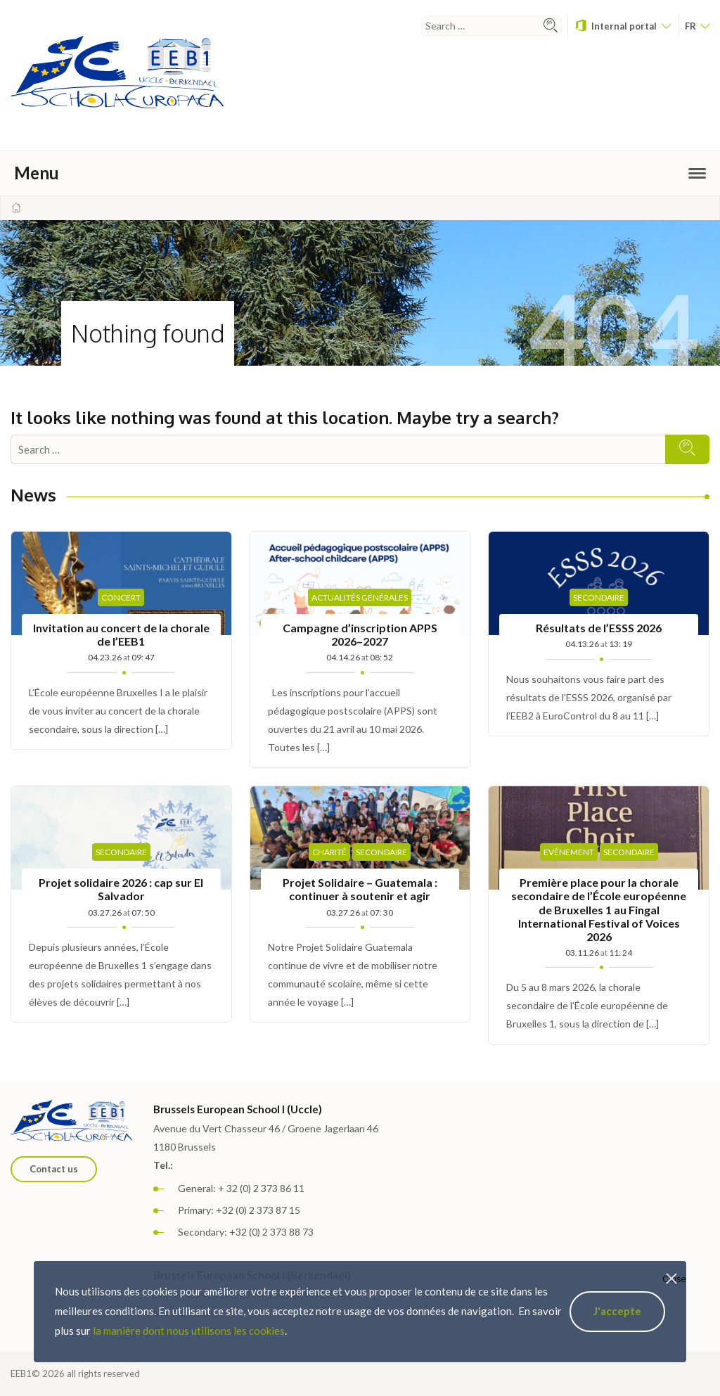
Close (674, 1279)
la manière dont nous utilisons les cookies (189, 1330)
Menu (360, 172)
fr (697, 26)
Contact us (54, 1168)
